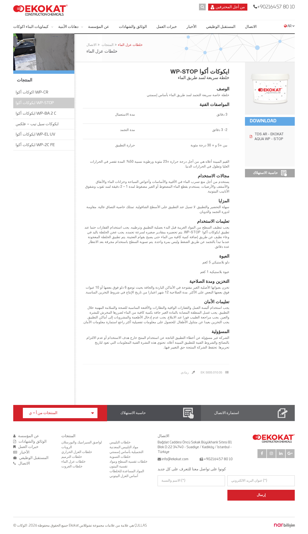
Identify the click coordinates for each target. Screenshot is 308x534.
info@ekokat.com (175, 459)
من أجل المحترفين (228, 7)
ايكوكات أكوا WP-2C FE (35, 145)
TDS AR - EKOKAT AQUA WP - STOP (267, 136)
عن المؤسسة (98, 27)
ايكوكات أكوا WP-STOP (35, 103)
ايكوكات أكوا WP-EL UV (35, 134)
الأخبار (191, 27)
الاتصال (251, 27)
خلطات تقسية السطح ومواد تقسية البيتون (128, 464)
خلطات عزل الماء (130, 45)
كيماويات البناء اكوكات (31, 27)
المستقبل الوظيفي (220, 27)
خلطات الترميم (71, 457)
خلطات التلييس (120, 442)
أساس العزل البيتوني (123, 476)
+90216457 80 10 (276, 7)
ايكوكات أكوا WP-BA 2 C (36, 113)
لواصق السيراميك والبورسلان (81, 442)
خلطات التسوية (120, 457)
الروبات (66, 447)
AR (289, 26)
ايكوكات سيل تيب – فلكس (37, 124)
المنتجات (108, 45)
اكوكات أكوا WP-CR (32, 92)
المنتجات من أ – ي (61, 413)
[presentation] (178, 495)
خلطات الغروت (72, 466)
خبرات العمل (166, 27)
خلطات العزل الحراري (76, 452)
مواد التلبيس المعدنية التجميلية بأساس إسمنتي (126, 450)
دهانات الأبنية (68, 27)
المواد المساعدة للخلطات (126, 471)
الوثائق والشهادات (133, 27)
